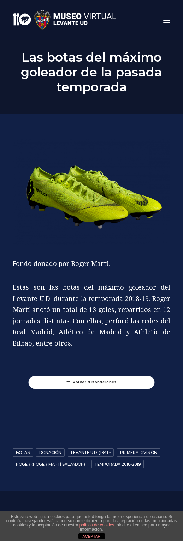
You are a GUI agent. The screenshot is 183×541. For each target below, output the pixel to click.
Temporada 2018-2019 (118, 464)
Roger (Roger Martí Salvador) (50, 464)
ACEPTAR (91, 536)
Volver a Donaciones (91, 382)
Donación (50, 452)
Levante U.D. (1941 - (91, 452)
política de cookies (96, 525)
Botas (23, 452)
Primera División (138, 452)
